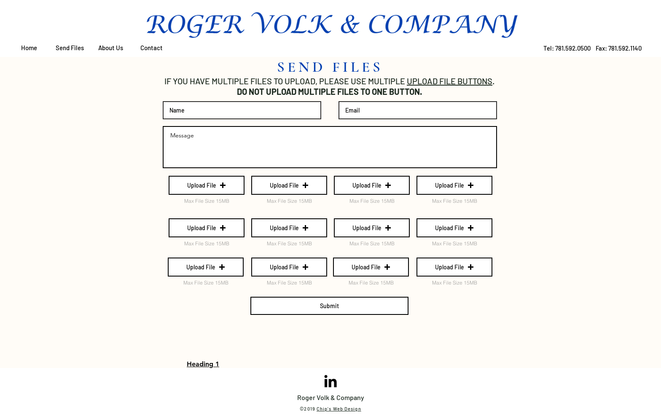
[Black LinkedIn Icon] (330, 381)
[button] (207, 185)
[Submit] (329, 306)
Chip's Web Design (339, 408)
